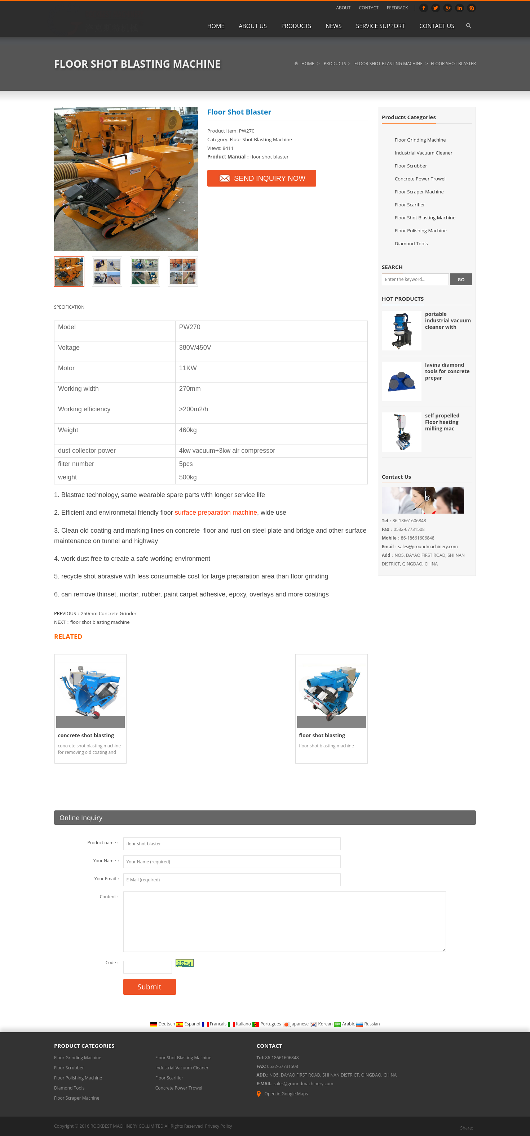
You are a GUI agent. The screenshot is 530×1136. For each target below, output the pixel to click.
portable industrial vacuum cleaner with (448, 320)
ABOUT (343, 8)
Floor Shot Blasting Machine (137, 64)
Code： (113, 961)
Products (296, 26)
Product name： (103, 841)
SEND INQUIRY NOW (261, 178)
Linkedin (459, 8)
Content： (110, 895)
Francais (215, 1022)
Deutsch (163, 1022)
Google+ (447, 8)
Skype (471, 8)
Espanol (188, 1022)
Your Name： (106, 859)
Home (216, 26)
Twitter (435, 8)
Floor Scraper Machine (419, 191)
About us (253, 26)
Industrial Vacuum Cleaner (423, 152)
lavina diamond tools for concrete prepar (447, 371)
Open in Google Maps (282, 1092)
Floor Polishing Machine (421, 230)
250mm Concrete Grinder (108, 613)
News (333, 26)
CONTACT (369, 8)
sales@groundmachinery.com (428, 547)
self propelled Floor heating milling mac (442, 422)
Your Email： (107, 877)
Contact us (436, 26)
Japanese (296, 1022)
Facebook (423, 8)
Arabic (345, 1022)
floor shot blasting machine (100, 622)
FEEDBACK (397, 8)
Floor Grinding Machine (420, 140)
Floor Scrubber (411, 165)
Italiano (240, 1022)
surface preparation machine (216, 512)
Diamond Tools (411, 243)
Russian (368, 1022)
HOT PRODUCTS (403, 298)
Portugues (267, 1022)
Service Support (380, 26)
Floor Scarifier (410, 204)
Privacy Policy (218, 1125)
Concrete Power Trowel (420, 178)
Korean (322, 1022)
